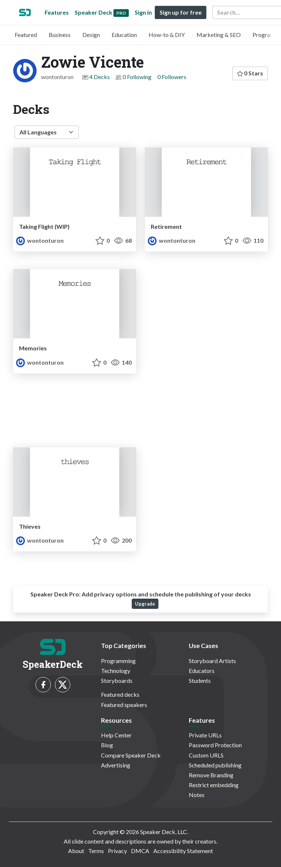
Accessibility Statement (183, 850)
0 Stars (250, 73)
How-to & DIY (167, 34)
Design (91, 34)
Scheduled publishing (215, 765)
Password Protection (215, 744)
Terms (96, 850)
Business (60, 34)
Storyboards (116, 680)
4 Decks (99, 76)
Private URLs (205, 735)
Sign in (143, 12)
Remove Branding (211, 774)
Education (124, 34)
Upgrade (145, 604)
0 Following (137, 76)
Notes (197, 794)
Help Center (116, 735)
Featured (26, 34)
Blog (107, 744)
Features (57, 12)
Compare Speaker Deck (131, 755)
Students (200, 680)
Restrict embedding (214, 784)
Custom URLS (206, 755)
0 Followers (171, 76)
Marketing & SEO (218, 34)
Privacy (117, 850)
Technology (115, 670)
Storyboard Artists (212, 660)
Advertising (115, 765)
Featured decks (120, 694)
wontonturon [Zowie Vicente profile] (40, 240)
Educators (201, 670)
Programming (118, 660)
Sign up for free (181, 12)
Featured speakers (124, 704)
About (76, 850)
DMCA (140, 850)
